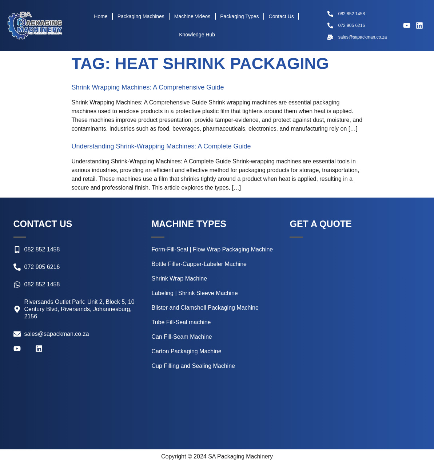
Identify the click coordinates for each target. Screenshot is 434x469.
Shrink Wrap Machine (179, 278)
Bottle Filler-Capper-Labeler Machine (198, 264)
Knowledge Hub (197, 34)
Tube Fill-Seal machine (181, 322)
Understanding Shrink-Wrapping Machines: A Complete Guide (161, 146)
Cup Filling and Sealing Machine (193, 366)
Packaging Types (239, 16)
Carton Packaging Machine (186, 351)
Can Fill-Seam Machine (181, 337)
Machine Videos (192, 16)
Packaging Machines (141, 16)
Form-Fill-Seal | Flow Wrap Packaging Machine (212, 249)
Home (100, 16)
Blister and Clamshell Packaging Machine (204, 308)
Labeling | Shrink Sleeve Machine (194, 293)
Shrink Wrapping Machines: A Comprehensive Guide (148, 87)
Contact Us (281, 16)
